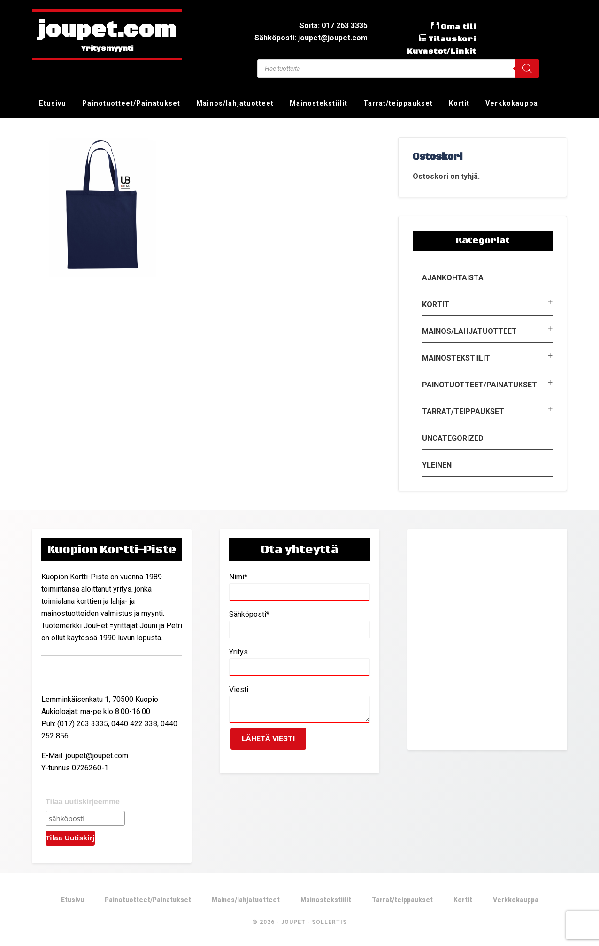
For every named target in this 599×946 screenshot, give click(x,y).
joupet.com (107, 30)
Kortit (435, 304)
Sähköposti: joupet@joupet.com (311, 37)
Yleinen (437, 465)
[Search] (527, 68)
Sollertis (329, 922)
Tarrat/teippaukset (463, 411)
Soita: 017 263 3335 (334, 25)
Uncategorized (453, 438)
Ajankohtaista (453, 277)
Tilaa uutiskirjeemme (83, 802)
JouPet (293, 922)
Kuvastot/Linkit (441, 51)
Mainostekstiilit (456, 358)
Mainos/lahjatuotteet (469, 331)
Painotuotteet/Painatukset (479, 384)
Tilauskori (452, 39)
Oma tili (458, 26)
